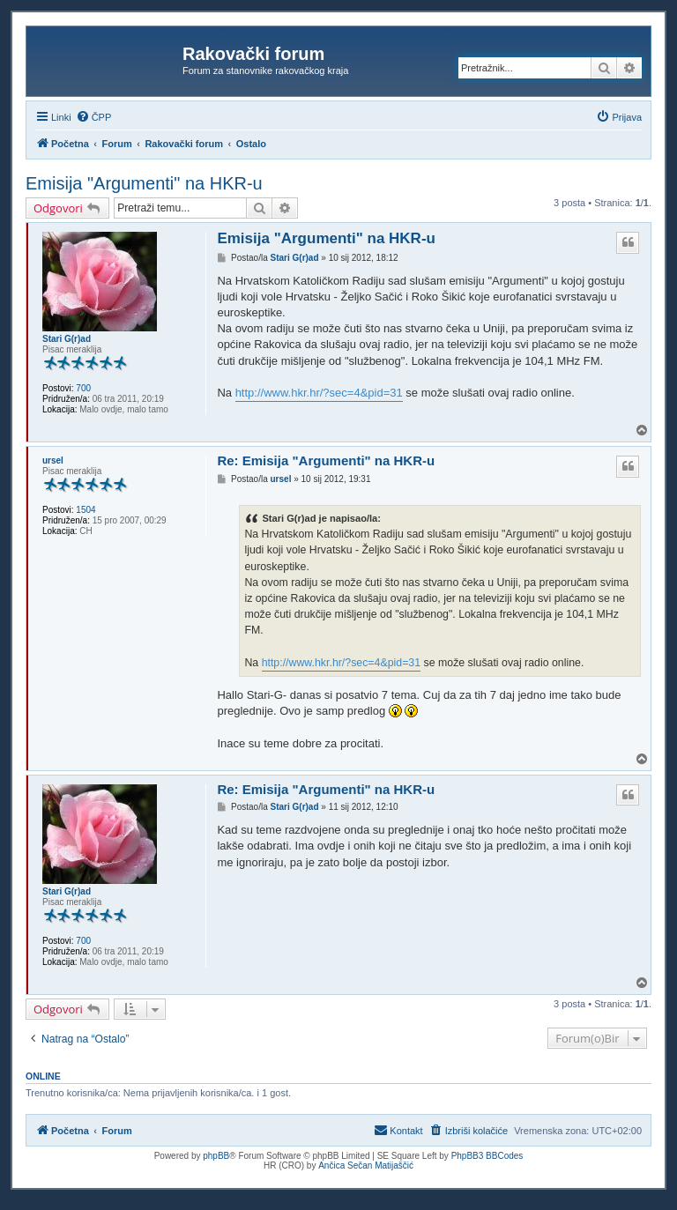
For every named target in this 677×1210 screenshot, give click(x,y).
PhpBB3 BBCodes (487, 1156)
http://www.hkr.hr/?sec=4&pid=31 (319, 392)
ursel (52, 460)
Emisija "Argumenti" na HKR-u (144, 183)
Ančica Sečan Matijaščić (365, 1165)
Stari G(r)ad (66, 339)
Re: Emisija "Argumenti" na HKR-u (326, 460)
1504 (85, 510)
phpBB (216, 1156)
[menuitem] (94, 117)
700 (83, 388)
